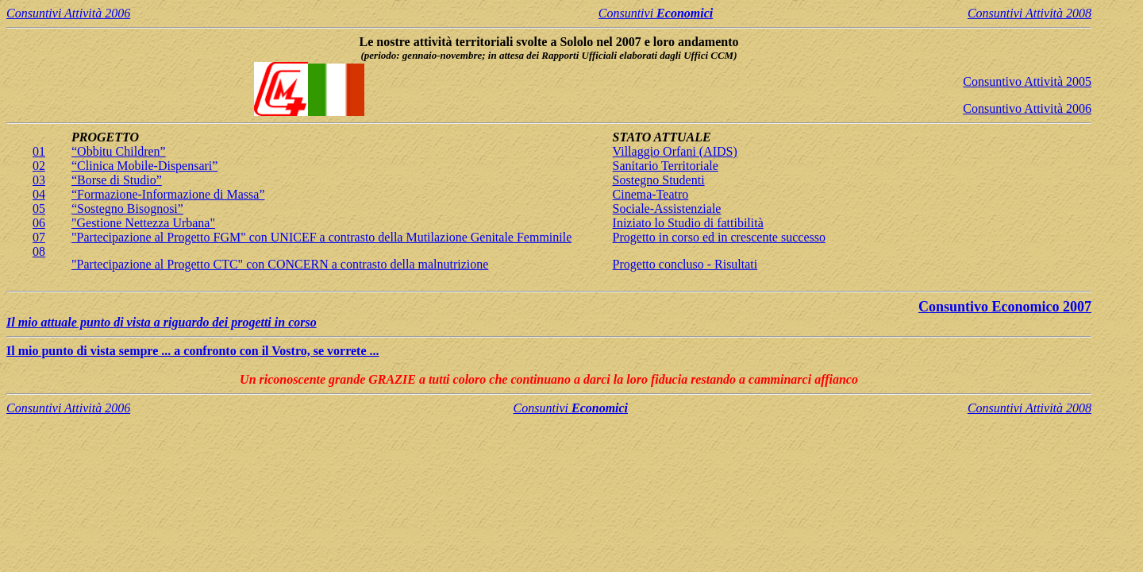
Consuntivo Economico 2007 (1004, 307)
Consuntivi (655, 13)
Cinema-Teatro (651, 194)
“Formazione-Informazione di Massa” (167, 194)
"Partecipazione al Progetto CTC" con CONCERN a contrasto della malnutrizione (279, 264)
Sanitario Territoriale (665, 165)
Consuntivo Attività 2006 (1027, 108)
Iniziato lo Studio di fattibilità (688, 223)
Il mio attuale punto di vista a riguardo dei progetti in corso (161, 322)
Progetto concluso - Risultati (685, 264)
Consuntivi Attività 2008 (1029, 13)
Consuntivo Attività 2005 (1027, 81)
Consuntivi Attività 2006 (68, 13)
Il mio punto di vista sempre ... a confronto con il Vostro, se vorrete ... (192, 351)
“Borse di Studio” (116, 180)
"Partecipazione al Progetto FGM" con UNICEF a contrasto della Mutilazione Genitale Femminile (321, 237)
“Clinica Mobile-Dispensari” (144, 165)
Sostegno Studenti (659, 180)
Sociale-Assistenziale (667, 208)
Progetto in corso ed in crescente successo (719, 237)
